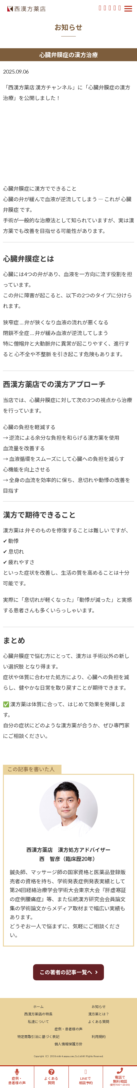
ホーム (38, 1006)
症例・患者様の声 (68, 1029)
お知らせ (99, 1006)
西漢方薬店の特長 (38, 1014)
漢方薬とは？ (98, 1014)
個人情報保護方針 (68, 1044)
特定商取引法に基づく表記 (38, 1036)
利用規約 (99, 1036)
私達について (38, 1021)
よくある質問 (98, 1021)
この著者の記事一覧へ (66, 972)
